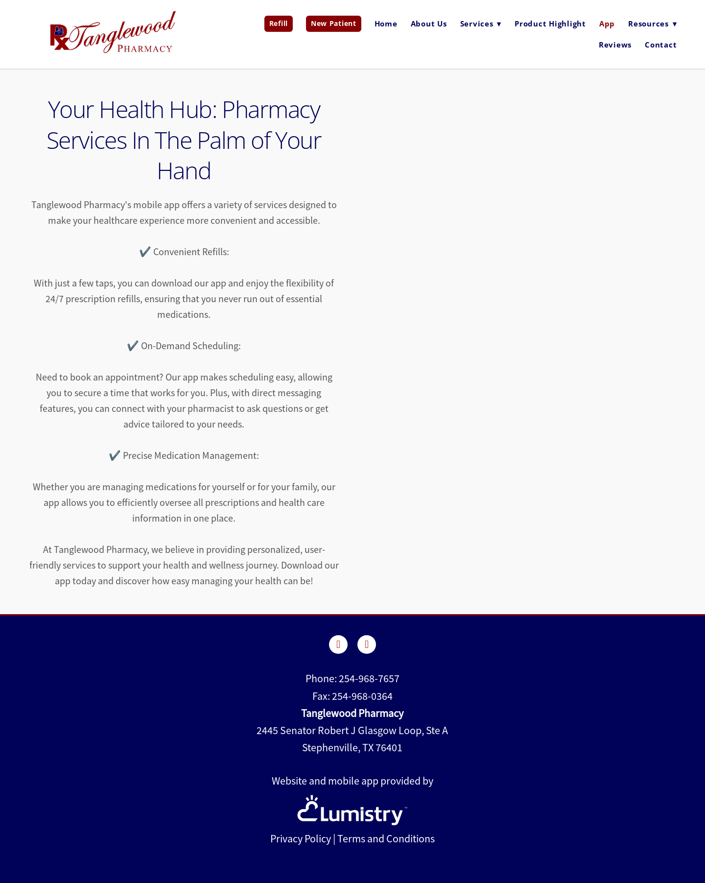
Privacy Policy (300, 838)
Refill (278, 23)
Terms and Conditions (386, 838)
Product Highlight (550, 23)
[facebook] (338, 644)
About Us (429, 23)
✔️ (133, 346)
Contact (661, 44)
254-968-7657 (369, 678)
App (607, 23)
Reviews (615, 44)
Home (386, 23)
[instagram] (366, 644)
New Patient (333, 23)
